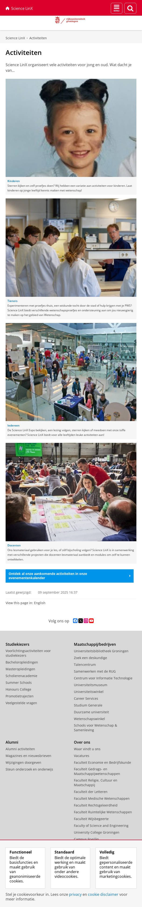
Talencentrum (85, 664)
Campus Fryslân (86, 839)
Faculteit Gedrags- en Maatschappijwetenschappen (97, 771)
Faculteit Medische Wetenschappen (102, 798)
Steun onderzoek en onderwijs (29, 769)
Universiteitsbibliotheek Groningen (101, 651)
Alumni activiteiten (20, 749)
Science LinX (19, 8)
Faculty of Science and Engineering (101, 825)
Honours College (18, 689)
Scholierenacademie (21, 676)
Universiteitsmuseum (90, 685)
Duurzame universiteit (91, 712)
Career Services (86, 698)
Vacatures (81, 755)
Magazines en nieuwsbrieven (28, 755)
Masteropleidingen (20, 669)
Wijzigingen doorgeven (23, 762)
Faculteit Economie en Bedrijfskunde (102, 762)
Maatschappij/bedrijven (95, 644)
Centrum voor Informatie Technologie (103, 678)
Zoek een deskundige (90, 658)
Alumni (12, 742)
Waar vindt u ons (87, 749)
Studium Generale (88, 705)
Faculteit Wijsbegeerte (91, 819)
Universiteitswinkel (89, 691)
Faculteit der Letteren (90, 791)
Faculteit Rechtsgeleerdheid (96, 805)
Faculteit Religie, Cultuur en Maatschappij (95, 782)
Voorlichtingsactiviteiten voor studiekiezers (28, 653)
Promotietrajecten (20, 696)
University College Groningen (96, 832)
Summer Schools (19, 682)
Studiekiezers (17, 644)
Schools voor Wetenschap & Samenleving (95, 727)
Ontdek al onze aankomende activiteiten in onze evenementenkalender (70, 575)
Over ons (82, 742)
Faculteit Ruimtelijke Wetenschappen (103, 812)
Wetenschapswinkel (89, 719)
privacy (75, 894)
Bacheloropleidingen (22, 662)
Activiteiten (38, 38)
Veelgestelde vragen (21, 703)
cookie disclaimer (103, 894)
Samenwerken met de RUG (95, 671)
